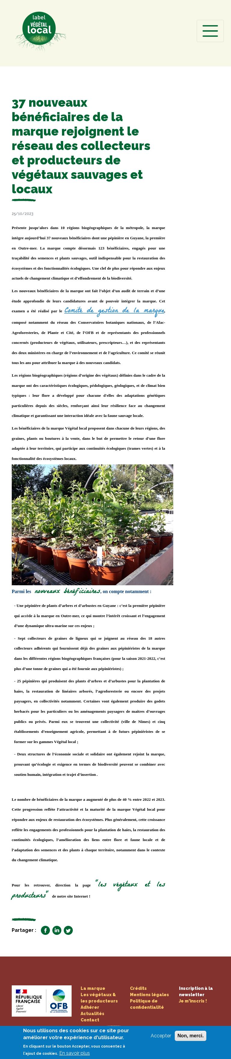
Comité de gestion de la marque (114, 311)
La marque (93, 988)
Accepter (161, 1039)
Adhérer (90, 1007)
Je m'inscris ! (193, 1001)
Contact (90, 1020)
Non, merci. (190, 1038)
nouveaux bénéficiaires (65, 592)
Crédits (138, 988)
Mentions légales (149, 994)
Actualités (92, 1013)
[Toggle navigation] (210, 31)
